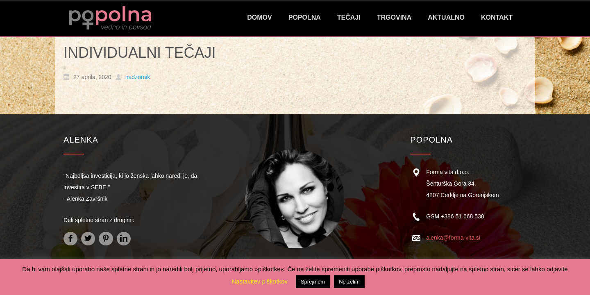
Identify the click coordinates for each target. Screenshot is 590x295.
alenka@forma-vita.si (453, 237)
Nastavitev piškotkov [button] (259, 281)
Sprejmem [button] (313, 282)
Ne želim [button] (349, 282)
